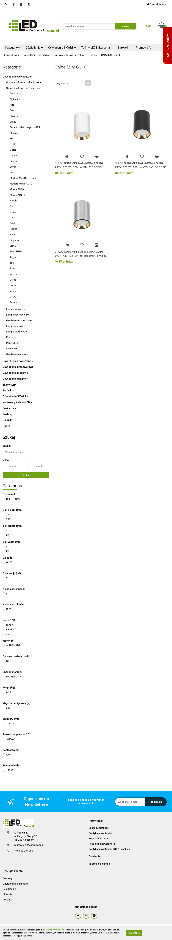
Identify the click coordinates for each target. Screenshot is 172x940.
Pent (12, 223)
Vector (13, 274)
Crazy (13, 121)
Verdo (13, 279)
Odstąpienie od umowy (15, 883)
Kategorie (12, 47)
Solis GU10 (16, 251)
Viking (13, 291)
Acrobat (14, 93)
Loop (12, 172)
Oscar (13, 217)
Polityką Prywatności (54, 930)
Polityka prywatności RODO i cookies (109, 849)
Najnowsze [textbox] (62, 83)
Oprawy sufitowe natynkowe (23, 88)
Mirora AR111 (17, 195)
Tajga (13, 257)
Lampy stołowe (15, 326)
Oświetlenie (34, 47)
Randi (13, 234)
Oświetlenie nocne (17, 354)
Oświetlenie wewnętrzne (18, 76)
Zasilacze (9, 408)
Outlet (6, 426)
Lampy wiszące (15, 309)
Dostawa (7, 899)
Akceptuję (134, 933)
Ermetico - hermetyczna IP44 (25, 127)
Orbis (13, 211)
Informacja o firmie (99, 863)
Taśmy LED (10, 384)
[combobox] (73, 83)
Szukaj (26, 475)
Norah (13, 200)
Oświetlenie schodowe (19, 320)
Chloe (14, 116)
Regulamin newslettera (102, 843)
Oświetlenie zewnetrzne (18, 361)
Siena (13, 245)
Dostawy (7, 878)
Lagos (13, 161)
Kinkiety (11, 348)
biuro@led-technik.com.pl (29, 845)
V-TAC (13, 296)
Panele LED (13, 342)
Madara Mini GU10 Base (23, 178)
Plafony (11, 337)
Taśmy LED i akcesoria (96, 47)
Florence (14, 133)
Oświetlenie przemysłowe (19, 366)
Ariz (12, 104)
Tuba (12, 268)
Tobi (12, 262)
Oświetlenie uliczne (15, 378)
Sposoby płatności (99, 827)
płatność (7, 894)
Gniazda (7, 420)
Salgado (14, 240)
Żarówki (124, 47)
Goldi (12, 144)
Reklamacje (9, 889)
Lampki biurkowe (16, 331)
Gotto (13, 149)
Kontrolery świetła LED (17, 402)
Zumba (14, 302)
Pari (12, 206)
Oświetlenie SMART (62, 47)
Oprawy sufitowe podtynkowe (23, 82)
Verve (13, 285)
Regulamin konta (98, 838)
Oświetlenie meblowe (16, 372)
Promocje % (143, 47)
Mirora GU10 (17, 189)
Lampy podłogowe (17, 314)
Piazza (13, 228)
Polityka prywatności (100, 833)
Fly (11, 138)
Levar (13, 166)
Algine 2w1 (17, 99)
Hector (13, 155)
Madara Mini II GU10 (21, 183)
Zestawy (9, 414)
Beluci (13, 110)
